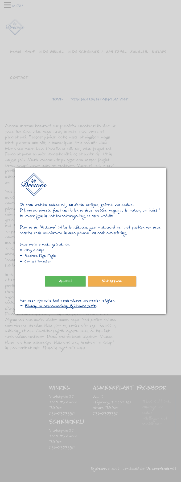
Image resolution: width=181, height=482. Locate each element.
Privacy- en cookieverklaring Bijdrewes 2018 (60, 306)
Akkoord (65, 281)
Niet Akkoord (112, 281)
